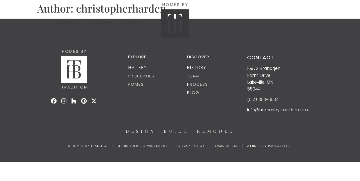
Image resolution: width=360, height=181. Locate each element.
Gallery (103, 24)
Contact (288, 24)
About (68, 24)
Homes (134, 24)
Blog (257, 24)
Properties (223, 24)
